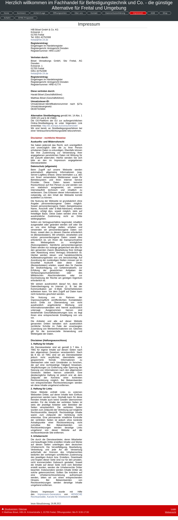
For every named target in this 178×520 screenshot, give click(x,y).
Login (173, 509)
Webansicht (170, 512)
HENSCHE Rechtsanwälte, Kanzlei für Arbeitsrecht (56, 495)
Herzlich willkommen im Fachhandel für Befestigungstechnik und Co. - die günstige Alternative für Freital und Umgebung (89, 5)
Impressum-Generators (49, 494)
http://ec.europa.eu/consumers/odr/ (60, 125)
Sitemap (23, 509)
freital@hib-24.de (39, 40)
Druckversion (10, 509)
